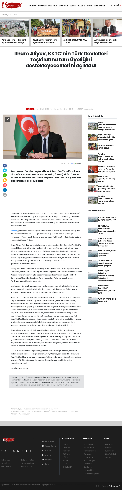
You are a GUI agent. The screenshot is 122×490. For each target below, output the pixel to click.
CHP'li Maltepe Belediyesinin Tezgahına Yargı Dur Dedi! (107, 230)
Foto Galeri (48, 441)
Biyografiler (109, 451)
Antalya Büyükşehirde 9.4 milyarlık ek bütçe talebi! (106, 158)
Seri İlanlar (88, 467)
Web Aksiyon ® (114, 486)
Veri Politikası (6, 466)
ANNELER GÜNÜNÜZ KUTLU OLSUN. (106, 146)
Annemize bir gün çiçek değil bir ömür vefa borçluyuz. (106, 188)
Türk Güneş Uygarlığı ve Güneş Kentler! (106, 179)
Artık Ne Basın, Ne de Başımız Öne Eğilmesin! (107, 253)
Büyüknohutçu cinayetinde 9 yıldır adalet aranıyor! (106, 137)
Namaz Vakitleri (90, 451)
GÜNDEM (42, 5)
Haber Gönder (27, 466)
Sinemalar (88, 464)
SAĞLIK (81, 5)
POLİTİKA (52, 5)
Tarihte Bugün (89, 460)
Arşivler (47, 455)
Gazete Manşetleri (91, 473)
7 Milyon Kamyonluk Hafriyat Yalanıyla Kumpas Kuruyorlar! (107, 169)
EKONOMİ (63, 5)
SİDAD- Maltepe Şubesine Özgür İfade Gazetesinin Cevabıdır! (106, 242)
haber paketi (72, 485)
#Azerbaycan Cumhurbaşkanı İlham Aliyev (41, 409)
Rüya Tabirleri (110, 454)
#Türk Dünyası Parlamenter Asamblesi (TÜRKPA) (30, 411)
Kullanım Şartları (27, 460)
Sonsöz (14, 230)
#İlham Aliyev (16, 409)
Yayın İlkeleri (6, 463)
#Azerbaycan (24, 414)
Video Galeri (49, 446)
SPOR (89, 5)
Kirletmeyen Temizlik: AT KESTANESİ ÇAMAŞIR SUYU (106, 289)
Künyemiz (47, 459)
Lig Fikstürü (88, 457)
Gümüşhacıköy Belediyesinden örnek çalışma (105, 263)
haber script (11, 487)
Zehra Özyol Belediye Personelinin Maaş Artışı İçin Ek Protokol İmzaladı (106, 275)
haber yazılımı (61, 485)
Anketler (108, 447)
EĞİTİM (73, 5)
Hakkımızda (5, 460)
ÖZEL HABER (99, 5)
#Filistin (14, 414)
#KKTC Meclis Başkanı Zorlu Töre (65, 411)
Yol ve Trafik (89, 447)
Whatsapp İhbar (27, 463)
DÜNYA (32, 5)
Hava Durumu (89, 444)
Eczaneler (88, 454)
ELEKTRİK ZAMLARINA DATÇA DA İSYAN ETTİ (107, 218)
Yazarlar (47, 450)
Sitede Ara (109, 444)
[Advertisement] (62, 88)
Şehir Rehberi (89, 470)
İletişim (46, 464)
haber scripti (83, 485)
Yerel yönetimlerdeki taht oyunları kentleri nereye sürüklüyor (107, 126)
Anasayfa (6, 15)
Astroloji (108, 457)
